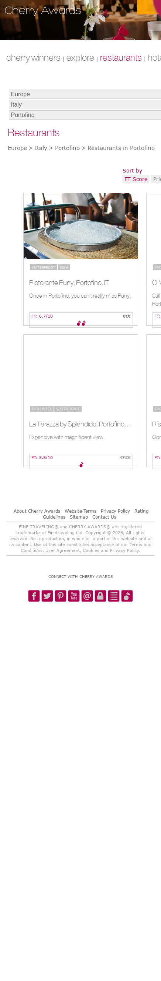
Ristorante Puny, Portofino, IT (69, 282)
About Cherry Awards (37, 510)
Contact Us (104, 516)
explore (80, 57)
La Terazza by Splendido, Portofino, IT (80, 424)
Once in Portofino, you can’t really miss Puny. (80, 295)
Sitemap (79, 516)
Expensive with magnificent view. (67, 437)
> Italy (37, 147)
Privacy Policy (115, 510)
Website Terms (80, 510)
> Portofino (64, 147)
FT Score (135, 179)
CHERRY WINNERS (33, 57)
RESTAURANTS (121, 57)
